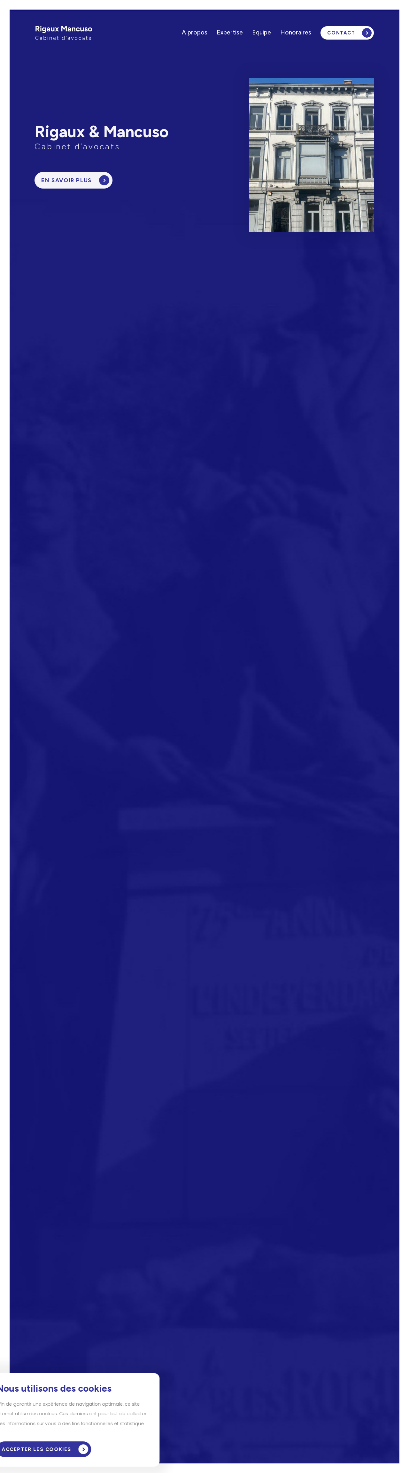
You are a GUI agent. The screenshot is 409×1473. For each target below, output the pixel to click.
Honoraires (295, 32)
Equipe (261, 32)
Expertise (230, 32)
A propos (194, 32)
